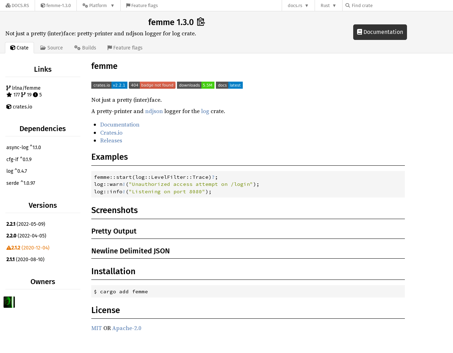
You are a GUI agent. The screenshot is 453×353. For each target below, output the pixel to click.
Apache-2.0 (126, 328)
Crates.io (111, 132)
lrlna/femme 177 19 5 (24, 91)
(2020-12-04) (28, 248)
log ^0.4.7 (16, 171)
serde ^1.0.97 (20, 183)
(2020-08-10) (25, 260)
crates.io (19, 107)
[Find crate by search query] (381, 5)
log (205, 111)
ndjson (154, 111)
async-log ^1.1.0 (23, 148)
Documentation (380, 32)
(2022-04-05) (26, 236)
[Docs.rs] (17, 5)
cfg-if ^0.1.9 (18, 160)
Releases (111, 140)
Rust (325, 5)
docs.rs (295, 5)
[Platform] (98, 5)
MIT (96, 328)
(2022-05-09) (25, 224)
